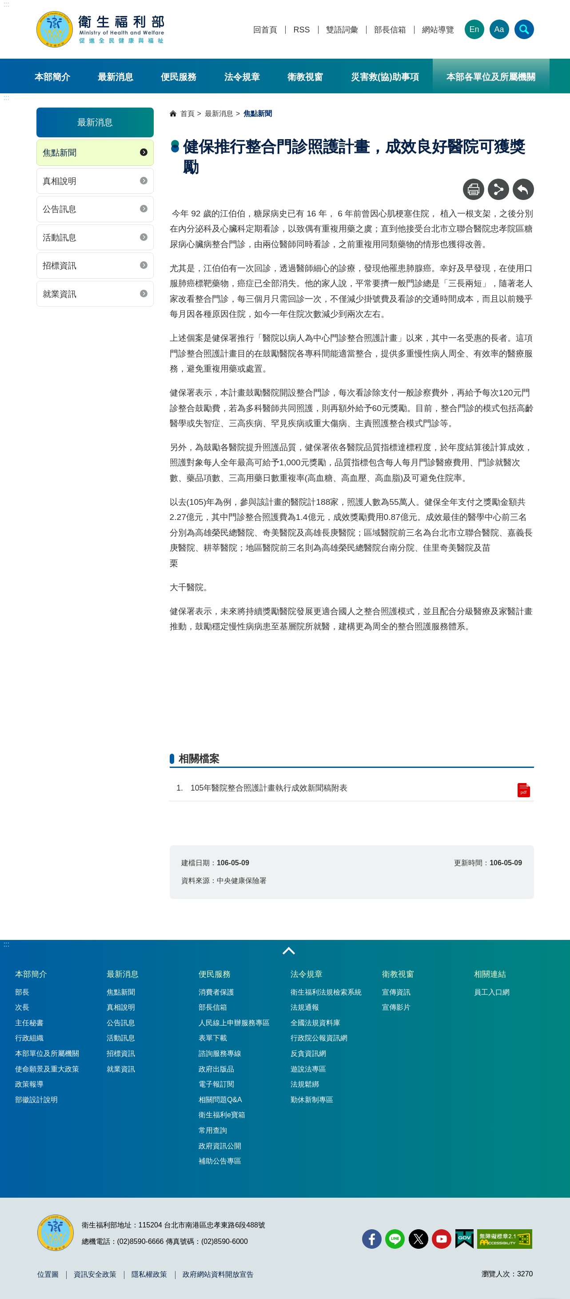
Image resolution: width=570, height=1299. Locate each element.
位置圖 (48, 1274)
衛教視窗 (305, 77)
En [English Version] (474, 29)
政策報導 (29, 1084)
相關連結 (490, 974)
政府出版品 (216, 1069)
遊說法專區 (308, 1069)
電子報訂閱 (216, 1084)
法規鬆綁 (305, 1084)
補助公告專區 (220, 1161)
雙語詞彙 (342, 30)
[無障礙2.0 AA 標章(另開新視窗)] (504, 1239)
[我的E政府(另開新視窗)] (464, 1239)
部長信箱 (390, 30)
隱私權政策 (149, 1274)
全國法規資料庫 (315, 1023)
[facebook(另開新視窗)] (372, 1239)
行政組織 (29, 1038)
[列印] (473, 189)
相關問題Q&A (220, 1099)
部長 (22, 992)
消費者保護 (216, 992)
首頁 (187, 113)
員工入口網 (492, 992)
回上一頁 (523, 183)
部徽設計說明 (36, 1099)
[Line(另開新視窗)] (395, 1239)
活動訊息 (59, 237)
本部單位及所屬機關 (47, 1053)
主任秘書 (29, 1023)
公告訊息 (59, 209)
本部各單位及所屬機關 (490, 77)
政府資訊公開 (220, 1146)
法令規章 (242, 77)
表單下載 (213, 1038)
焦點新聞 (59, 152)
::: (6, 4)
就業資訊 (59, 294)
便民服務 (178, 77)
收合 (288, 951)
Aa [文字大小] (499, 29)
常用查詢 (213, 1130)
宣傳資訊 (396, 992)
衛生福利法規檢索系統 (326, 992)
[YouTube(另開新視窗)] (441, 1239)
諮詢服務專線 (220, 1053)
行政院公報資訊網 (319, 1038)
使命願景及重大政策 (47, 1069)
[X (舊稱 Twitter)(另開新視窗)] (418, 1239)
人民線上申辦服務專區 (234, 1023)
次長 (22, 1007)
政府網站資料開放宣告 (218, 1274)
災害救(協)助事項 (385, 77)
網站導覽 (438, 30)
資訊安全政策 (95, 1274)
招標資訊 (59, 265)
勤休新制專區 (312, 1099)
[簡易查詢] (524, 29)
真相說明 (59, 181)
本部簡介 (52, 77)
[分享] (498, 189)
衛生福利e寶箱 (222, 1115)
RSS (301, 30)
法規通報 (305, 1007)
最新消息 (115, 77)
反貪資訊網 (308, 1053)
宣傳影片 (396, 1007)
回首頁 (265, 30)
